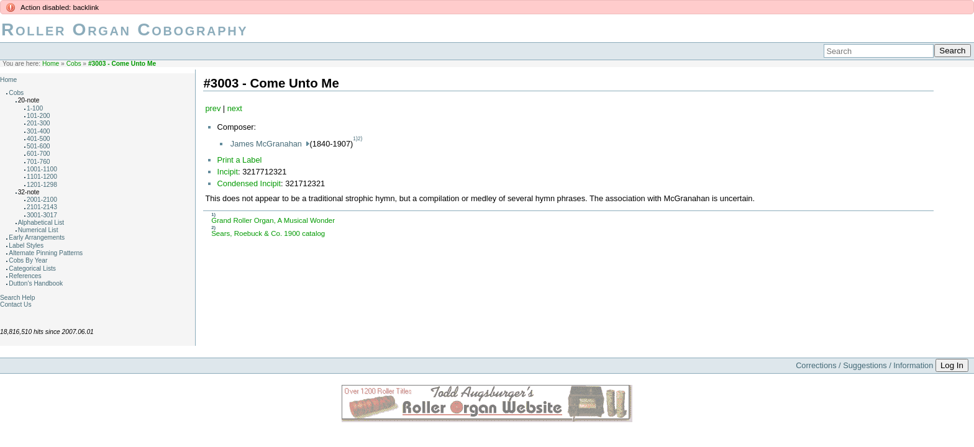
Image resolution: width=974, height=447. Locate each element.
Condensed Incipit (249, 183)
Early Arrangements (37, 237)
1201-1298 (42, 184)
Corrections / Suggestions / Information (864, 365)
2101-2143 (42, 207)
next (234, 108)
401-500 (38, 138)
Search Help (17, 297)
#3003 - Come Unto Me (122, 63)
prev (213, 108)
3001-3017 (42, 215)
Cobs (73, 63)
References (25, 276)
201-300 (38, 123)
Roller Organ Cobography (124, 29)
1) (355, 138)
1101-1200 (42, 176)
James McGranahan (267, 143)
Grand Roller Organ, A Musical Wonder (273, 220)
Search (952, 50)
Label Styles (26, 245)
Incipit (227, 171)
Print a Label (239, 160)
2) (360, 138)
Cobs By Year (28, 260)
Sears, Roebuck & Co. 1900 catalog (268, 233)
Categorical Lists (32, 268)
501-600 (38, 146)
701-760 (38, 161)
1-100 (35, 108)
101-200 (38, 115)
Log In (951, 365)
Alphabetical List (41, 222)
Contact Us (16, 304)
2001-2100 (42, 199)
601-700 (38, 153)
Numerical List (38, 230)
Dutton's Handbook (36, 283)
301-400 (38, 131)
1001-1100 (42, 169)
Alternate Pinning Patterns (46, 253)
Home (50, 63)
